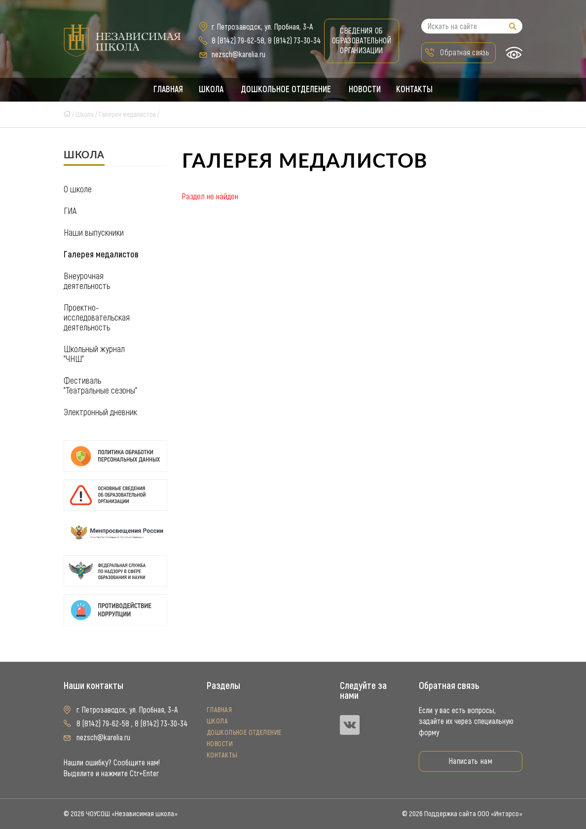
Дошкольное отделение (286, 89)
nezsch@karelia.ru (238, 54)
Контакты (416, 89)
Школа (210, 89)
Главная (166, 89)
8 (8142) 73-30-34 (294, 40)
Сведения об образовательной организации (361, 40)
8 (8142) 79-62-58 (238, 40)
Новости (365, 89)
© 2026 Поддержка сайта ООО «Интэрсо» (462, 813)
